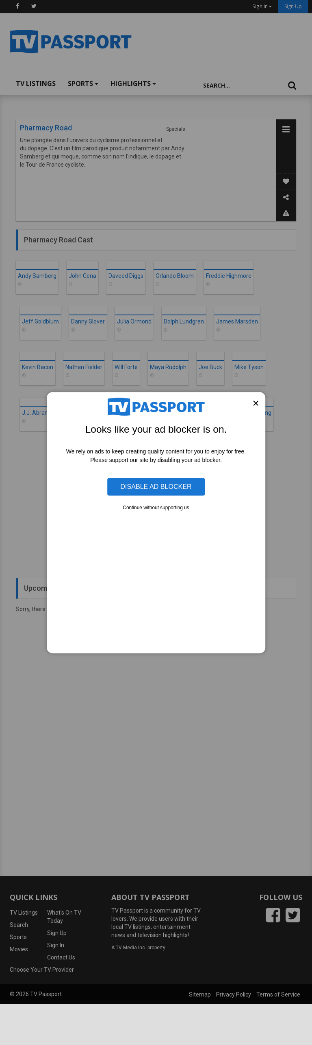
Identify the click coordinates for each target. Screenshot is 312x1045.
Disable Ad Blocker (155, 486)
